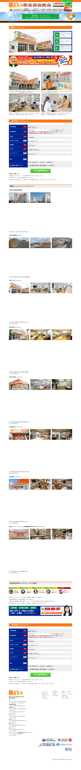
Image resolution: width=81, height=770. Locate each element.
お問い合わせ (55, 697)
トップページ (45, 692)
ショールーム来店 (68, 10)
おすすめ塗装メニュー (35, 9)
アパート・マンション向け (67, 695)
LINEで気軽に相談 (67, 1)
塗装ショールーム (46, 697)
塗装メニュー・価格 (66, 692)
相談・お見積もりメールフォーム (52, 614)
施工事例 (49, 9)
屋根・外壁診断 (65, 698)
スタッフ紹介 (45, 700)
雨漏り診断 (64, 697)
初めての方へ (45, 694)
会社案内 (43, 9)
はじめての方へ (17, 9)
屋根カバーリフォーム (66, 694)
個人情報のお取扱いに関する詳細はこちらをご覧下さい (42, 166)
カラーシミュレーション (66, 700)
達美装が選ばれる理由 (26, 9)
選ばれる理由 (45, 695)
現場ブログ (60, 9)
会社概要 (44, 698)
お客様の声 (55, 9)
